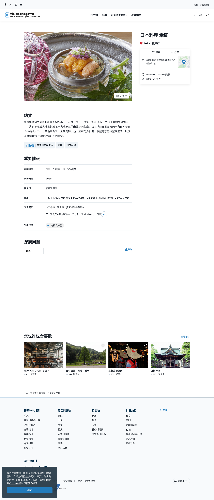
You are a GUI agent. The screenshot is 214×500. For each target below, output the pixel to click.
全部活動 (62, 447)
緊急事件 (130, 438)
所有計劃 (130, 443)
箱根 (94, 424)
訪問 (128, 420)
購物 (60, 443)
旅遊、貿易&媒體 (201, 4)
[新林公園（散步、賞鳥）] (86, 359)
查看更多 (185, 336)
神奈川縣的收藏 (32, 420)
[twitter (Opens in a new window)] (10, 4)
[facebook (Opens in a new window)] (5, 4)
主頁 (26, 393)
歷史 (60, 429)
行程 (128, 429)
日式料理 (71, 145)
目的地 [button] (94, 15)
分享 (175, 52)
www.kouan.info (155, 74)
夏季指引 (28, 434)
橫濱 (94, 415)
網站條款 (67, 481)
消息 (26, 415)
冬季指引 (28, 443)
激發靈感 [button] (136, 15)
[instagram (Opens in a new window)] (16, 4)
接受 (29, 490)
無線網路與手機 (134, 434)
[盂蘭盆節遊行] (128, 359)
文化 (60, 420)
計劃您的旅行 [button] (119, 15)
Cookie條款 (15, 483)
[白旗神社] (170, 359)
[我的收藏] (207, 15)
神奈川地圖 (98, 429)
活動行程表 (29, 424)
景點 (60, 415)
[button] (200, 15)
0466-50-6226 (153, 79)
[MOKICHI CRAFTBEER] (43, 359)
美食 (60, 145)
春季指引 (28, 429)
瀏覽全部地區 (99, 434)
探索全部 (28, 447)
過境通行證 (132, 424)
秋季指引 (28, 438)
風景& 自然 (63, 438)
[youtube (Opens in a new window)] (21, 4)
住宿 (128, 415)
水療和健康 (64, 434)
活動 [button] (104, 15)
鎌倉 (94, 420)
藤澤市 (155, 43)
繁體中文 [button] (180, 481)
